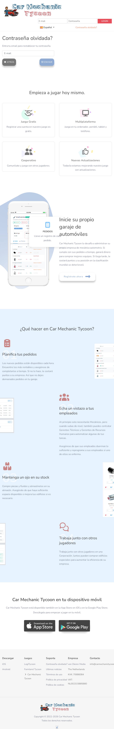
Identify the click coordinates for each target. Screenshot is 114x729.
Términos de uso (54, 674)
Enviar (46, 62)
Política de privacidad (56, 679)
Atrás (9, 62)
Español (46, 27)
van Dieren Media (77, 664)
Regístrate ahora (77, 276)
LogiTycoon (29, 664)
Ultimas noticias (54, 669)
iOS (4, 664)
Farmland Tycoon (32, 669)
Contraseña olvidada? (86, 27)
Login (104, 21)
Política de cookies (55, 684)
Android (6, 669)
